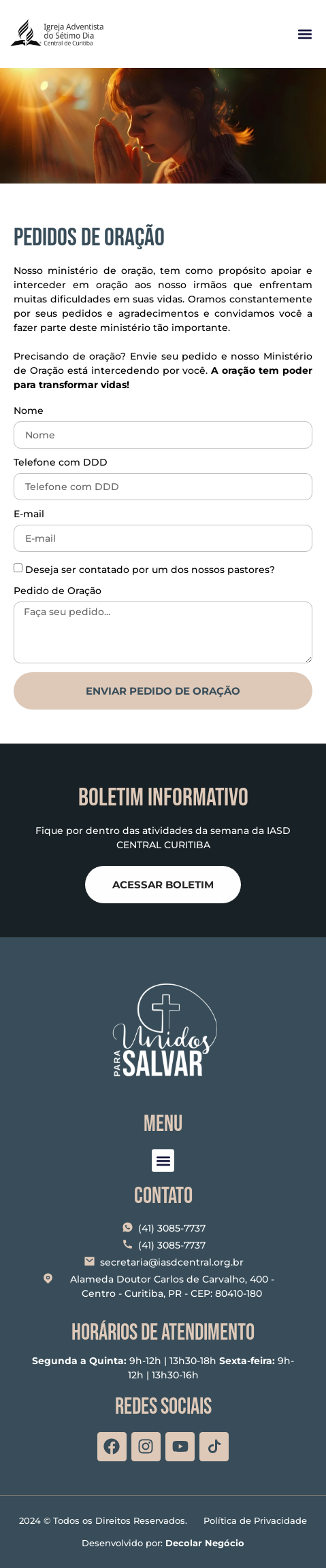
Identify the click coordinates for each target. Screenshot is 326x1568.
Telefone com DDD (61, 462)
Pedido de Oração (57, 591)
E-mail (29, 514)
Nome (29, 411)
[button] (304, 34)
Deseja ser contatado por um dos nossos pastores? (150, 569)
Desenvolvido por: (163, 1542)
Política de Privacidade (255, 1520)
